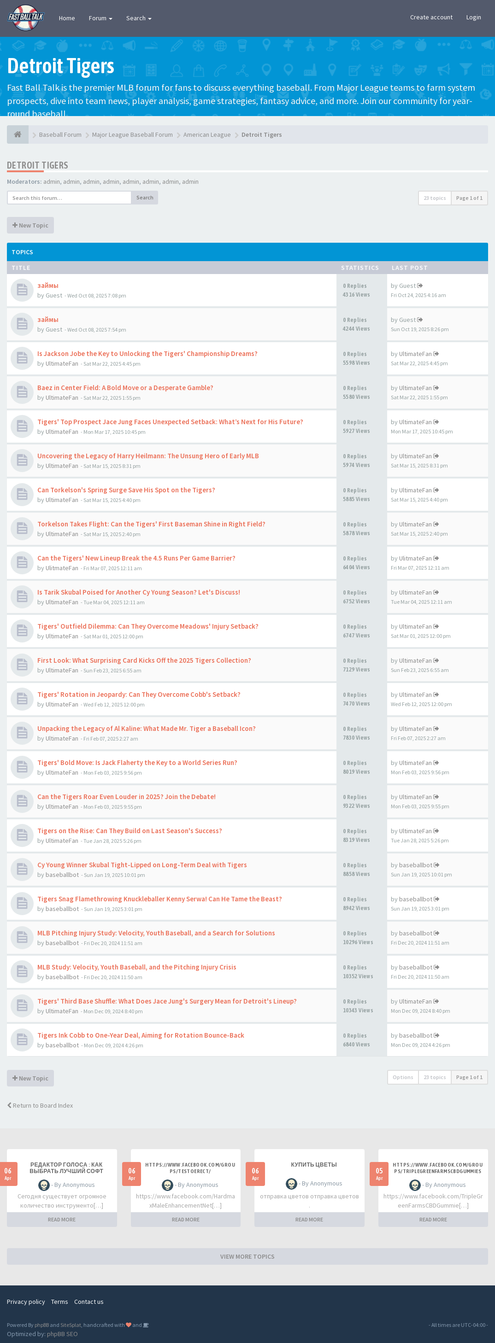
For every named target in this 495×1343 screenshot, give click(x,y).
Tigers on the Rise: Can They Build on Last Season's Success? (129, 830)
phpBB (42, 1324)
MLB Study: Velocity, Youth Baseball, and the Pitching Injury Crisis (136, 967)
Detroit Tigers (38, 165)
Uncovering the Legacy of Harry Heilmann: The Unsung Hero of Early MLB (148, 455)
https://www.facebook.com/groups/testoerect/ (190, 1168)
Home (67, 18)
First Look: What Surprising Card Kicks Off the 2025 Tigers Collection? (144, 660)
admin (51, 181)
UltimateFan (62, 363)
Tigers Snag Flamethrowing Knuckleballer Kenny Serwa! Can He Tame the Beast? (159, 898)
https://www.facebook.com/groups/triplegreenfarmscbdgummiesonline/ (438, 1171)
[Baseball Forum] (18, 134)
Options (403, 1077)
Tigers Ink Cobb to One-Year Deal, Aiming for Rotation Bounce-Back (140, 1035)
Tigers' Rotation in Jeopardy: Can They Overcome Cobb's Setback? (139, 694)
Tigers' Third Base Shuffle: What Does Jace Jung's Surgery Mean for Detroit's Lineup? (167, 1001)
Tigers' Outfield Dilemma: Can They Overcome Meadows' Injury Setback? (148, 626)
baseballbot (62, 874)
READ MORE (62, 1219)
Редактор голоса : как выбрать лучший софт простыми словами (66, 1171)
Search (139, 18)
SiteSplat (70, 1324)
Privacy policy (26, 1301)
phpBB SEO (62, 1334)
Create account (431, 17)
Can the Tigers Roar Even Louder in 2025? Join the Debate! (126, 796)
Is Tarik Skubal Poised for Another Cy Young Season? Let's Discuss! (138, 592)
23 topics (435, 197)
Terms (59, 1301)
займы (48, 285)
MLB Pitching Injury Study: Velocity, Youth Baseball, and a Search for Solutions (156, 932)
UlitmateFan (62, 568)
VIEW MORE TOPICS (247, 1256)
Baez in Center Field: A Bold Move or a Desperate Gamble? (125, 387)
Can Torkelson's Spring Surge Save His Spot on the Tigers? (126, 489)
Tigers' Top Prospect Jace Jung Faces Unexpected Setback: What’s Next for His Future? (170, 421)
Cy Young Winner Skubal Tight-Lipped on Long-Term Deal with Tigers (142, 864)
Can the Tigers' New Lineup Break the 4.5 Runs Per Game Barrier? (136, 558)
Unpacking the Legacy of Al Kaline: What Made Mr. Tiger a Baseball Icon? (146, 728)
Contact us (89, 1301)
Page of (469, 197)
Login (473, 17)
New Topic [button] (30, 225)
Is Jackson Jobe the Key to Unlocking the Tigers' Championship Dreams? (147, 353)
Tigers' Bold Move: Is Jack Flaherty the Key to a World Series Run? (137, 762)
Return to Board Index (40, 1105)
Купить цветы (314, 1165)
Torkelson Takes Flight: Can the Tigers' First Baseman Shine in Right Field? (151, 524)
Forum (100, 18)
